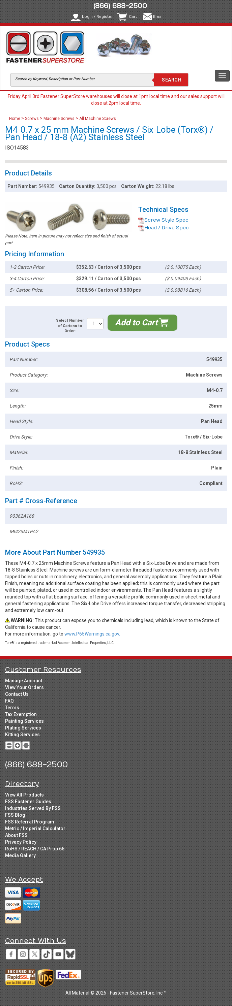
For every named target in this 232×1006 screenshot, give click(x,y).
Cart (133, 16)
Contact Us (17, 694)
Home (15, 118)
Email (158, 16)
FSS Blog (15, 815)
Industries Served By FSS (33, 808)
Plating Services (23, 728)
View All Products (24, 795)
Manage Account (23, 680)
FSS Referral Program (29, 821)
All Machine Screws (97, 118)
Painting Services (24, 721)
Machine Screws (59, 118)
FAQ (9, 701)
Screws (32, 118)
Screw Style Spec (163, 220)
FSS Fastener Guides (28, 801)
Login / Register (97, 16)
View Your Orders (24, 687)
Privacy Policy (20, 842)
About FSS (16, 835)
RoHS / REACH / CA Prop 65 (34, 848)
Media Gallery (20, 855)
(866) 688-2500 (120, 6)
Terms (12, 707)
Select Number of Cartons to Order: (70, 325)
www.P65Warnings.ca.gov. (92, 634)
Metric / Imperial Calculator (35, 828)
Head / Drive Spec (163, 228)
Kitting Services (22, 734)
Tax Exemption (21, 714)
